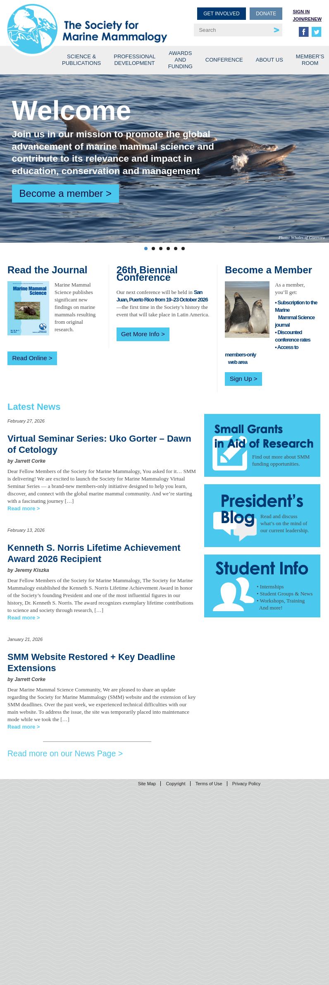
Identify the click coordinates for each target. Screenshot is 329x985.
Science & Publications (81, 59)
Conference (224, 60)
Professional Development (134, 59)
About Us (269, 60)
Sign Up (241, 378)
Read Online (29, 357)
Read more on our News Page (61, 753)
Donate (266, 14)
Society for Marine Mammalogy (87, 20)
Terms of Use (208, 783)
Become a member (61, 193)
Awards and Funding (180, 59)
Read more (21, 508)
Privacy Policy (246, 783)
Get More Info (140, 333)
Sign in (301, 11)
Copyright (175, 783)
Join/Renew (307, 19)
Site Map (147, 783)
